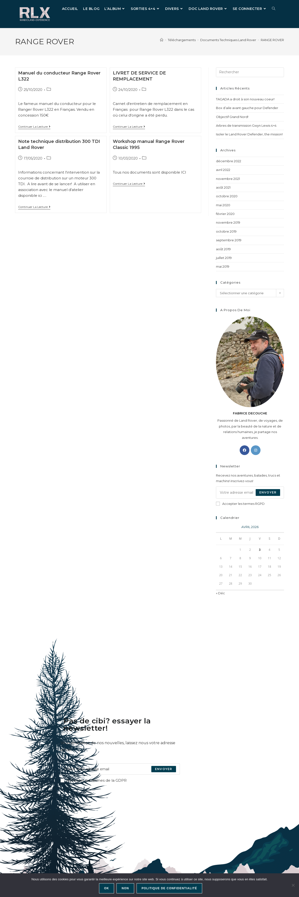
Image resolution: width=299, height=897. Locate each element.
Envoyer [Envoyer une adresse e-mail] (267, 492)
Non (125, 888)
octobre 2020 (227, 196)
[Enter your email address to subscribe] (120, 769)
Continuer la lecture (34, 126)
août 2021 (223, 187)
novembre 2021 (228, 179)
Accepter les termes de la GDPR (94, 780)
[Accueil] (161, 40)
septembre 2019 (228, 240)
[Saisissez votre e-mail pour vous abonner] (250, 492)
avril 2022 (223, 170)
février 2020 (225, 214)
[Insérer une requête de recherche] (250, 72)
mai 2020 (223, 205)
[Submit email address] (163, 768)
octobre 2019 (226, 231)
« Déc (220, 593)
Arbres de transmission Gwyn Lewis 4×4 (246, 125)
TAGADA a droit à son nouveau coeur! (245, 99)
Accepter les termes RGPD (240, 504)
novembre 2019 (228, 222)
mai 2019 (222, 266)
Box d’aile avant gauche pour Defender (247, 108)
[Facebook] (244, 450)
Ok (106, 888)
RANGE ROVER (272, 40)
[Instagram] (256, 450)
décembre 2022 (228, 161)
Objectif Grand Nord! (232, 117)
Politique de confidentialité (169, 888)
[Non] (293, 885)
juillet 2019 (224, 258)
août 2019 (223, 249)
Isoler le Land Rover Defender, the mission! (249, 134)
